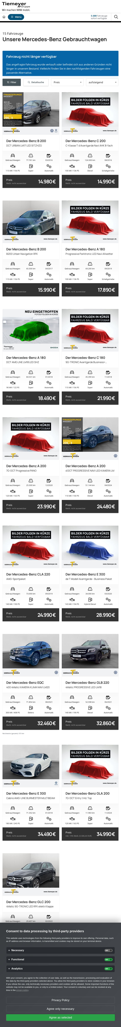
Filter (11, 82)
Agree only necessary (60, 1008)
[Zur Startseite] (4, 17)
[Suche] (116, 17)
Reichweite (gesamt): (10, 733)
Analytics (17, 968)
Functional (17, 959)
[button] (67, 82)
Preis (16, 181)
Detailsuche (36, 82)
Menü (16, 17)
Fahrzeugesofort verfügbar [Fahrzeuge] (99, 17)
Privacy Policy (60, 1000)
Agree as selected (60, 1017)
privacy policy (22, 990)
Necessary (17, 950)
